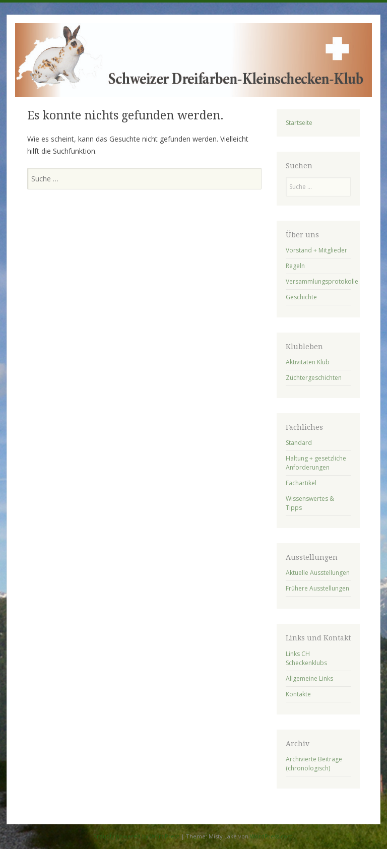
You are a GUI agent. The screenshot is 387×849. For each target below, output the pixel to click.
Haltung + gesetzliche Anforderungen (316, 463)
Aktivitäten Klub (308, 362)
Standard (299, 442)
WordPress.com (271, 836)
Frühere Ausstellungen (317, 588)
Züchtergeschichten (314, 377)
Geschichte (301, 297)
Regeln (295, 266)
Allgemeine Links (309, 678)
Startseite (299, 122)
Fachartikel (301, 483)
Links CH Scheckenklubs (306, 658)
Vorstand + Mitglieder (316, 250)
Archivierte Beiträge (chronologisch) (314, 763)
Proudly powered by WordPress (136, 836)
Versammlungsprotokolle (322, 281)
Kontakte (298, 694)
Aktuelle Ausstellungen (318, 572)
